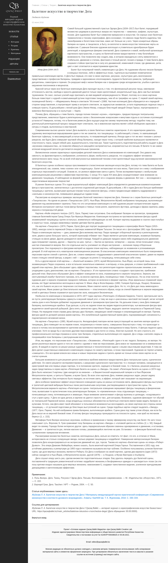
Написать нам (14, 72)
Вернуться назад (39, 518)
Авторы (14, 64)
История (15, 42)
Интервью (16, 53)
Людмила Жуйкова (40, 17)
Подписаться (14, 79)
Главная (35, 5)
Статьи (14, 36)
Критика (15, 49)
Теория (14, 45)
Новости (14, 31)
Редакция (14, 59)
